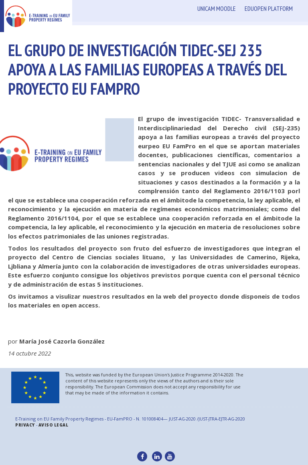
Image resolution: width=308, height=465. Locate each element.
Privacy (25, 425)
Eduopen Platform (269, 8)
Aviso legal (53, 425)
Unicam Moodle (216, 8)
